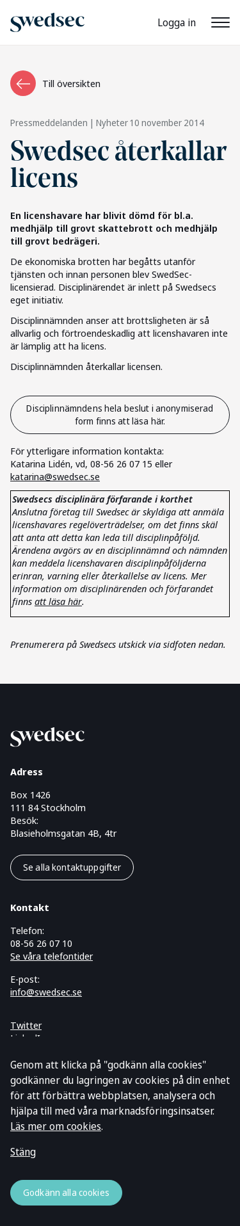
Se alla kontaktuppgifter (72, 867)
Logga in (176, 22)
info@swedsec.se (46, 991)
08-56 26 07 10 (41, 943)
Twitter (26, 1025)
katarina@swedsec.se (55, 476)
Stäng (23, 1152)
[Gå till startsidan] (104, 735)
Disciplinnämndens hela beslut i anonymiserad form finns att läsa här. (119, 414)
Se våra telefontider (51, 955)
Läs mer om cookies (55, 1126)
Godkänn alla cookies (66, 1192)
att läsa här (58, 601)
